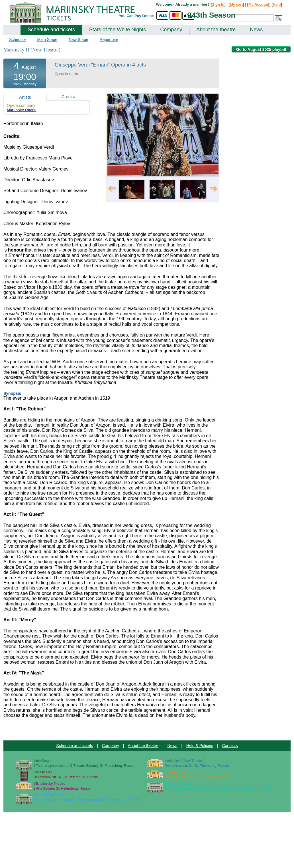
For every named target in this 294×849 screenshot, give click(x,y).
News (256, 29)
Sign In (218, 4)
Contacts (230, 745)
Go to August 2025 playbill (261, 49)
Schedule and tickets (51, 29)
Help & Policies (199, 745)
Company (171, 29)
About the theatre (216, 29)
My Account (258, 4)
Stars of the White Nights (117, 29)
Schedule (17, 39)
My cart (236, 4)
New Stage (78, 39)
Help (277, 4)
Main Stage (47, 39)
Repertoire (109, 39)
